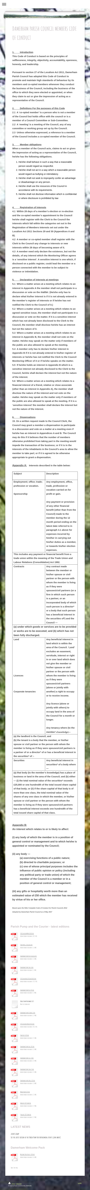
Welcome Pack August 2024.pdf (27, 1154)
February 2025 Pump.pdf (25, 1103)
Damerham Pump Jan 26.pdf (26, 967)
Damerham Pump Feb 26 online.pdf (28, 956)
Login (80, 1183)
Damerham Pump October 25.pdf (27, 1013)
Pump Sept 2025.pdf (24, 1035)
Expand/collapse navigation (45, 4)
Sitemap (19, 1184)
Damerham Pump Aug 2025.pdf (27, 1046)
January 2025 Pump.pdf (25, 1114)
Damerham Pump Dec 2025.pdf (27, 990)
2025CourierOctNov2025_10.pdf (27, 1024)
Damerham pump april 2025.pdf (27, 1080)
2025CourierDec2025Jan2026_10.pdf (28, 979)
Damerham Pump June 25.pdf (27, 1069)
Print (11, 1184)
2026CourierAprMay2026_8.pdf (27, 933)
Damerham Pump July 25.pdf (27, 1058)
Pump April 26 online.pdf (26, 945)
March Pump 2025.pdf (25, 1092)
